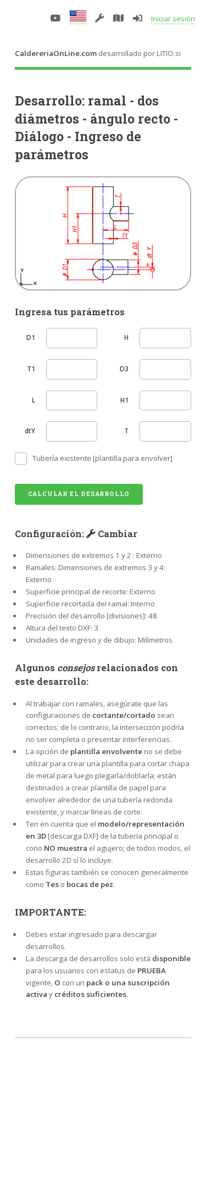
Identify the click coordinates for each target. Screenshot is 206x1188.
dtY (30, 431)
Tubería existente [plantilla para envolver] (102, 458)
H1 (124, 400)
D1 (30, 337)
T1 (31, 368)
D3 (124, 368)
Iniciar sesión (173, 19)
